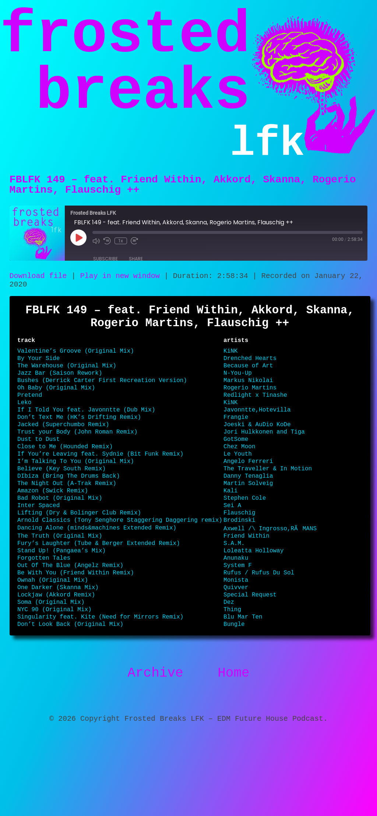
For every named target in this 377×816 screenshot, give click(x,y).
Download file (38, 286)
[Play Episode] (78, 247)
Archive (155, 748)
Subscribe (105, 268)
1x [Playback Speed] (120, 250)
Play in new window (120, 286)
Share (136, 268)
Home (233, 748)
